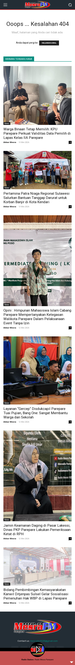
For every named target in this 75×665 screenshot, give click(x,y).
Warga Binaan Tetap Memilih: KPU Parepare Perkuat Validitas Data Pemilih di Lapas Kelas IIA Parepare (37, 133)
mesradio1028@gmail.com (44, 641)
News (6, 123)
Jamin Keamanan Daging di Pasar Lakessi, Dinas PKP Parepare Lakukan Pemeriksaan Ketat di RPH (37, 529)
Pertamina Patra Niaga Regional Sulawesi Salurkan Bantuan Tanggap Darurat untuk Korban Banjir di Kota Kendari (36, 197)
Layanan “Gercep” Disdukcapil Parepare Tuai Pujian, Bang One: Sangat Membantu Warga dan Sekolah (35, 413)
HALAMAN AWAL (49, 43)
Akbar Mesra (9, 142)
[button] (70, 4)
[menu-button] (5, 4)
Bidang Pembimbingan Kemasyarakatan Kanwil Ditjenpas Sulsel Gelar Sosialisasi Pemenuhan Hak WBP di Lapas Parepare (35, 594)
